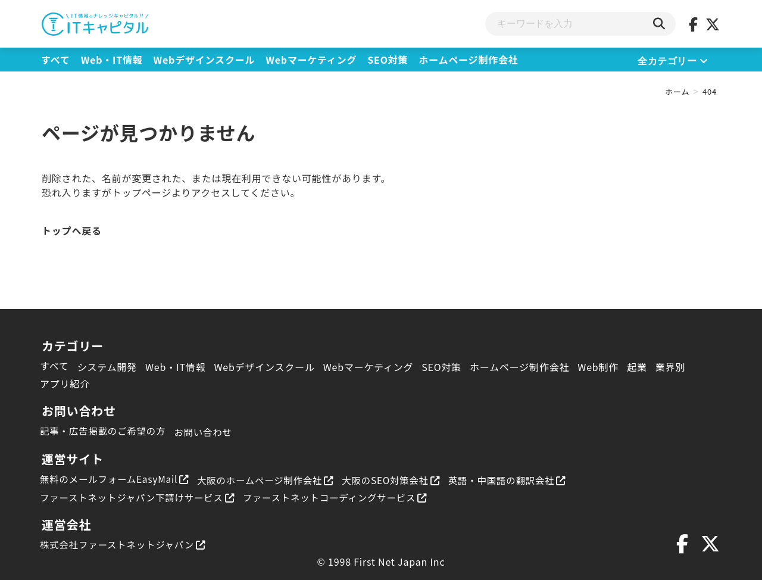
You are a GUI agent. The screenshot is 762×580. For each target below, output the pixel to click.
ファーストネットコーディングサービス (344, 496)
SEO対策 (387, 59)
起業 (637, 367)
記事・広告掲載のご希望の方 (105, 430)
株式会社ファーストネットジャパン (125, 544)
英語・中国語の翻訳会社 (523, 480)
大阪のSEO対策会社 (403, 480)
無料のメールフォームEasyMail (117, 479)
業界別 (670, 367)
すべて (55, 59)
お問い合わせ (208, 432)
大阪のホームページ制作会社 (272, 480)
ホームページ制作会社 (468, 59)
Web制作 (598, 367)
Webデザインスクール (204, 59)
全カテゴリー (673, 61)
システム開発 (107, 367)
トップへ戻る (72, 230)
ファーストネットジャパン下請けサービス (140, 496)
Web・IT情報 (112, 59)
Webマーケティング (311, 59)
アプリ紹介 (65, 383)
